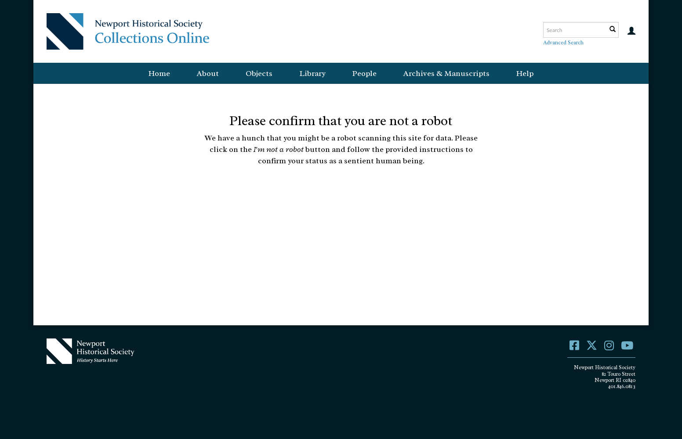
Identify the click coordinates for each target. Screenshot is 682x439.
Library (312, 73)
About (208, 73)
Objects (259, 73)
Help (524, 73)
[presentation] (333, 194)
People (364, 73)
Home (159, 73)
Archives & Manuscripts (446, 73)
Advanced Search (563, 42)
